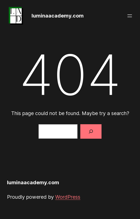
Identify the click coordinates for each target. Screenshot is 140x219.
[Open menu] (129, 16)
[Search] (91, 131)
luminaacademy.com (58, 16)
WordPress (67, 197)
